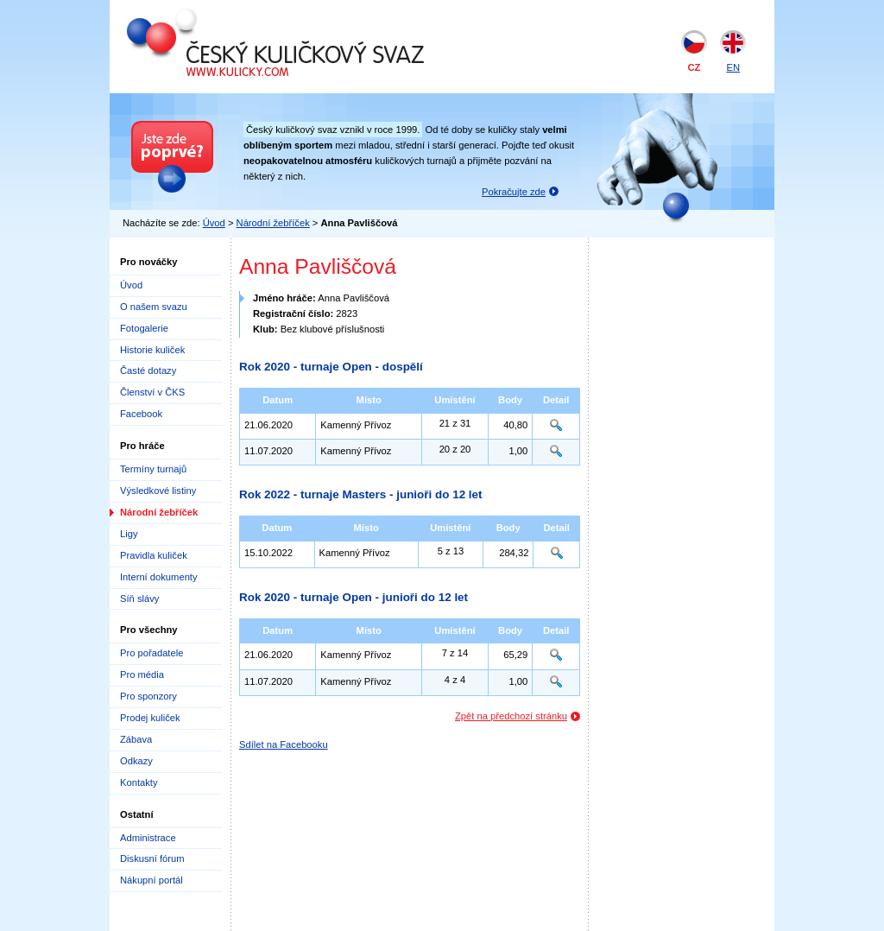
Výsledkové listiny (158, 490)
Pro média (142, 674)
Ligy (129, 534)
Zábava (136, 739)
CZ (694, 67)
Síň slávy (139, 598)
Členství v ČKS (152, 392)
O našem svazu (153, 306)
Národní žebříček (273, 223)
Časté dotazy (148, 370)
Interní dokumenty (159, 577)
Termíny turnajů (153, 469)
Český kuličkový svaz (206, 15)
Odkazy (136, 761)
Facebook (141, 413)
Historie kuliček (152, 350)
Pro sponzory (148, 696)
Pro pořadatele (151, 653)
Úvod (214, 223)
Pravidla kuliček (153, 555)
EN (733, 67)
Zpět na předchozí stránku (511, 716)
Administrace (148, 838)
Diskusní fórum (152, 858)
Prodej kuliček (150, 717)
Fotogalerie (144, 328)
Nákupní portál (151, 880)
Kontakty (139, 782)
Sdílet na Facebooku (283, 744)
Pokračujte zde (514, 192)
